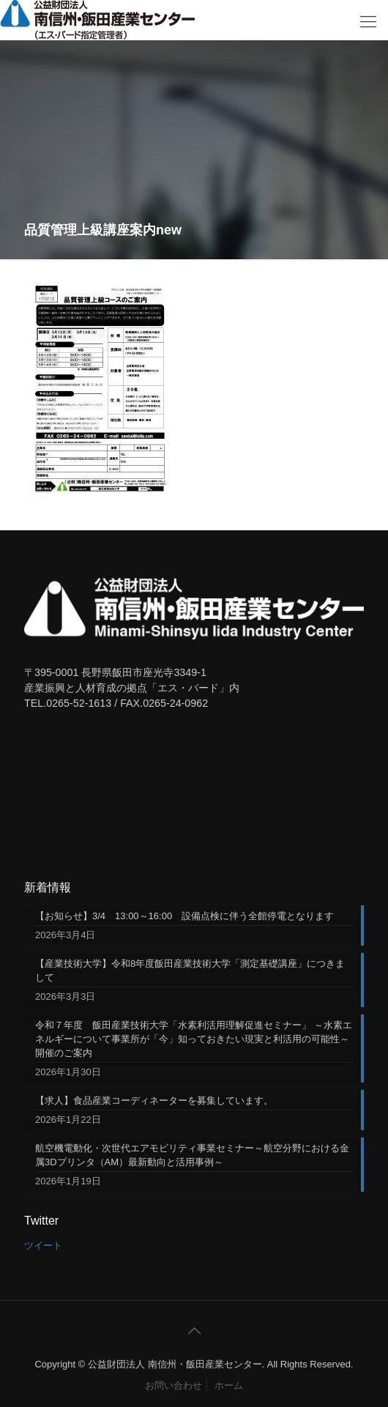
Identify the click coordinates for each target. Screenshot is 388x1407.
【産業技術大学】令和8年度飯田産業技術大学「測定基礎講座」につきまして (190, 970)
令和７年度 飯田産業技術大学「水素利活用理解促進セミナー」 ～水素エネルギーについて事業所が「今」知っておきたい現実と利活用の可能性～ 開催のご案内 (194, 1039)
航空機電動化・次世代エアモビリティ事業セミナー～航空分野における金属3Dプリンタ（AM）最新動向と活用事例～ (192, 1155)
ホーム (228, 1385)
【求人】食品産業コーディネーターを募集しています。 (154, 1100)
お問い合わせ (173, 1385)
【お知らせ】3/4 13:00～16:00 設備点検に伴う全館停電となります (184, 915)
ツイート (43, 1245)
